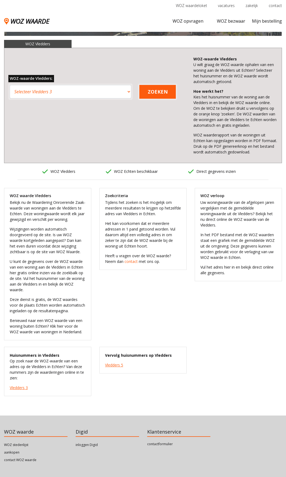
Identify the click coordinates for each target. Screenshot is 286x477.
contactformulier (160, 444)
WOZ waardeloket (191, 5)
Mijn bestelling (267, 21)
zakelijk (251, 5)
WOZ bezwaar (231, 21)
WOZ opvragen (188, 21)
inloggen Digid (87, 444)
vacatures (226, 5)
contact (275, 5)
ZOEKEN (158, 91)
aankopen (11, 452)
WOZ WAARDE (26, 21)
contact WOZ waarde (20, 460)
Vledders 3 (19, 387)
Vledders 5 (114, 365)
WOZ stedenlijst (16, 444)
